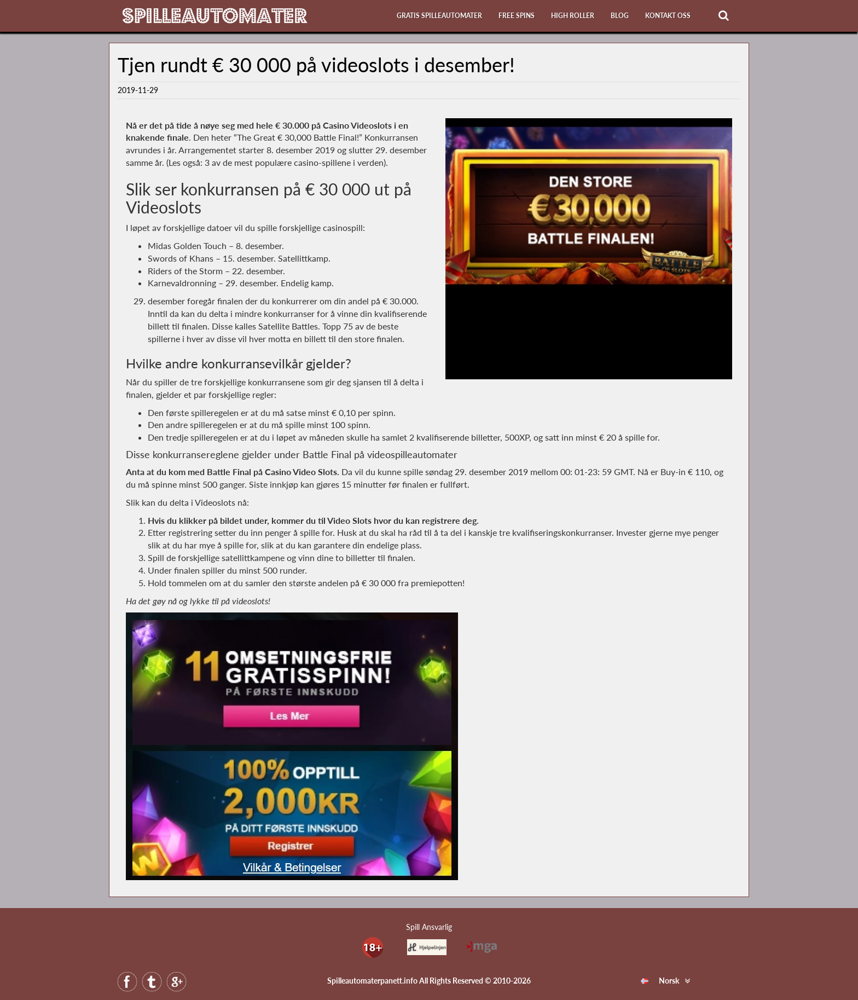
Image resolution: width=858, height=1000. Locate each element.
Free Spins (516, 15)
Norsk (660, 980)
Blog (620, 15)
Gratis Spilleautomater (439, 15)
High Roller (572, 15)
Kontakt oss (668, 15)
